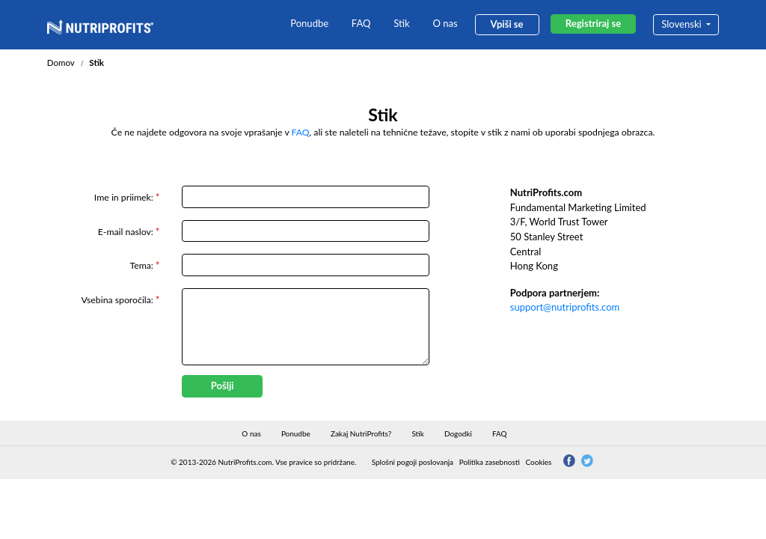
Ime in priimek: (126, 197)
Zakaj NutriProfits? (361, 433)
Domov (61, 62)
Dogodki (458, 433)
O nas (444, 23)
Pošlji (222, 386)
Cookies (539, 461)
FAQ (361, 23)
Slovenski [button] (682, 24)
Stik (401, 23)
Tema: (144, 265)
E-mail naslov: (129, 231)
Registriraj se (593, 23)
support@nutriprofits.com (565, 307)
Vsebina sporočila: (121, 299)
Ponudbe (309, 23)
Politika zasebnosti (489, 461)
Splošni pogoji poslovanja (412, 461)
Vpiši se (507, 24)
